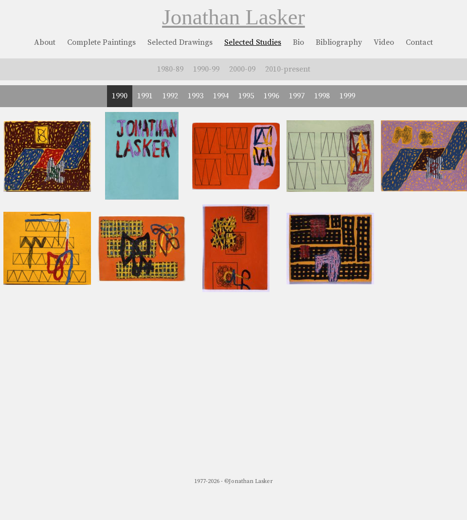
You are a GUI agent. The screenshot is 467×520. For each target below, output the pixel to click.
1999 (347, 96)
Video (384, 42)
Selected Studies (252, 42)
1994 (221, 96)
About (44, 42)
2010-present (287, 69)
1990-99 (206, 69)
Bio (298, 42)
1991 (145, 96)
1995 (246, 96)
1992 (170, 96)
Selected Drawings (180, 42)
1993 (195, 96)
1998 (322, 96)
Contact (419, 42)
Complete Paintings (101, 42)
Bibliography (339, 42)
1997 (297, 96)
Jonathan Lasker (233, 17)
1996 (271, 96)
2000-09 (242, 69)
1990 (119, 96)
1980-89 (170, 69)
